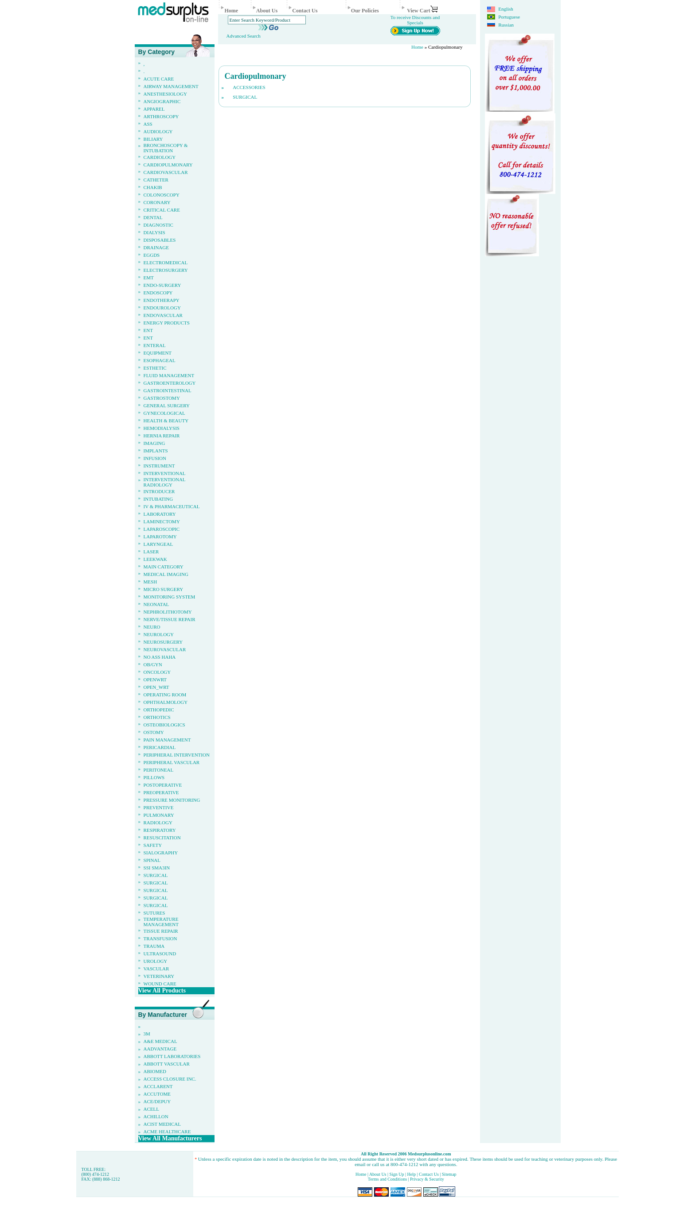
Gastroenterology (170, 383)
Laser (151, 551)
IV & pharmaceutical (172, 506)
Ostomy (154, 732)
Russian (505, 24)
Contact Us (304, 11)
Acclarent (158, 1086)
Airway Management (171, 86)
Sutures (154, 912)
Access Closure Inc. (170, 1078)
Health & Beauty (166, 420)
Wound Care (160, 983)
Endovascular (163, 315)
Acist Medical (162, 1124)
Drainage (156, 247)
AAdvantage (160, 1048)
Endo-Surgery (162, 285)
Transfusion (160, 938)
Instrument (159, 465)
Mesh (150, 581)
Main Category (164, 566)
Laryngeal (158, 544)
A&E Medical (160, 1041)
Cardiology (160, 157)
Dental (153, 217)
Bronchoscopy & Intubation (166, 148)
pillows (154, 777)
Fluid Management (169, 375)
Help (411, 1174)
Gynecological (164, 413)
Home (231, 11)
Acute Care (159, 78)
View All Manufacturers (170, 1138)
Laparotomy (160, 536)
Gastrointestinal (167, 390)
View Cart (422, 11)
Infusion (155, 458)
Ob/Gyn (153, 664)
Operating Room (165, 694)
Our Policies (365, 11)
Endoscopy (158, 292)
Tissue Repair (161, 931)
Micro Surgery (164, 589)
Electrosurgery (166, 270)
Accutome (157, 1094)
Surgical (156, 875)
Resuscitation (162, 837)
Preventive (159, 807)
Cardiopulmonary (168, 164)
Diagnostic (158, 225)
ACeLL (151, 1109)
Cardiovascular (166, 172)
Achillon (156, 1116)
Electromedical (166, 262)
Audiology (158, 131)
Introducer (159, 491)
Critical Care (162, 209)
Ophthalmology (166, 702)
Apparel (154, 109)
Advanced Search (243, 36)
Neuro (152, 627)
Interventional (165, 473)
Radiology (158, 822)
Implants (156, 450)
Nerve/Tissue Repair (169, 619)
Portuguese (508, 16)
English (505, 9)
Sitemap (449, 1174)
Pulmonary (159, 815)
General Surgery (167, 405)
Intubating (158, 499)
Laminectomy (162, 521)
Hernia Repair (162, 435)
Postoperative (163, 785)
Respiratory (160, 830)
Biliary (153, 139)
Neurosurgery (163, 642)
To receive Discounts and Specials (415, 20)
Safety (153, 845)
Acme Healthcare (167, 1131)
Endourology (162, 307)
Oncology (157, 672)
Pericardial (160, 747)
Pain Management (167, 739)
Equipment (158, 352)
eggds (152, 255)
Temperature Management (161, 921)
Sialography (161, 852)
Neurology (159, 634)
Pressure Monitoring (172, 800)
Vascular (156, 968)
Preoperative (161, 792)
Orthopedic (159, 709)
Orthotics (157, 717)
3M (147, 1033)
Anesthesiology (165, 94)
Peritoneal (159, 769)
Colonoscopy (162, 194)
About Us (266, 11)
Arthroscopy (161, 116)
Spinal (152, 860)
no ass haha (160, 657)
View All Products (162, 990)
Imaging (154, 443)
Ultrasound (160, 953)
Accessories (249, 87)
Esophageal (160, 360)
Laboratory (160, 514)
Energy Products (167, 322)
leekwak (155, 559)
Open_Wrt (156, 687)
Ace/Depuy (157, 1101)
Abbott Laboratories (172, 1056)
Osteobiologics (164, 724)
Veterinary (159, 976)
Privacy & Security (427, 1179)
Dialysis (154, 232)
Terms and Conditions (387, 1179)
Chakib (153, 187)
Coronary (157, 202)
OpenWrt (155, 679)
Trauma (154, 946)
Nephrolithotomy (168, 611)
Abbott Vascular (167, 1063)
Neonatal (156, 604)
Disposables (160, 240)
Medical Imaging (166, 574)
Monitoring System (169, 596)
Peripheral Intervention (177, 754)
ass (148, 124)
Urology (156, 961)
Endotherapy (162, 300)
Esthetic (155, 368)
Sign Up (398, 1174)
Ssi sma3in (157, 867)
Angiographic (162, 101)
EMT (149, 277)
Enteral (155, 345)
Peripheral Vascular (172, 762)
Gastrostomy (162, 398)
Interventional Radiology (165, 482)
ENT (148, 330)
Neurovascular (165, 649)
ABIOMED (155, 1071)
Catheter (156, 179)
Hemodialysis (162, 428)
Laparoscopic (162, 529)
